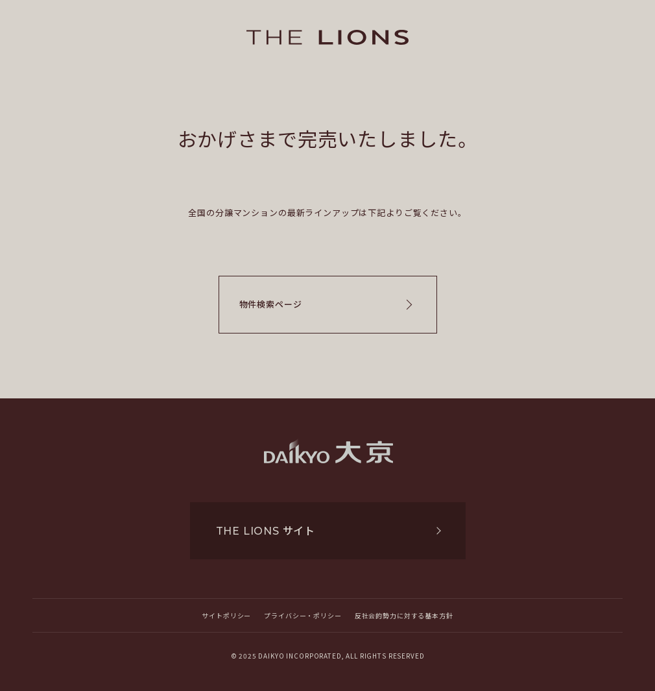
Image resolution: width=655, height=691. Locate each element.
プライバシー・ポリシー (302, 615)
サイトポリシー (226, 615)
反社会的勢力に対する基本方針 (404, 615)
